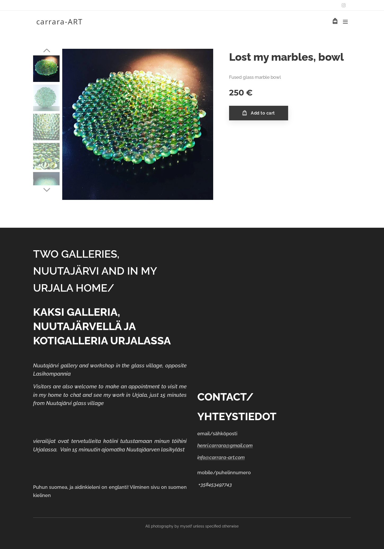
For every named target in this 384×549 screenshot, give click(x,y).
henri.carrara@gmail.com (225, 445)
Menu (345, 21)
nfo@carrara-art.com (221, 457)
